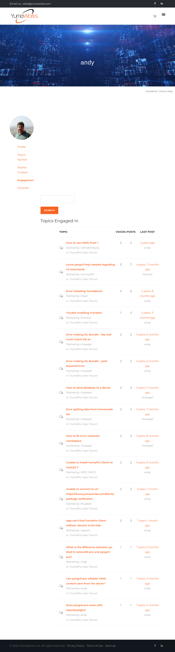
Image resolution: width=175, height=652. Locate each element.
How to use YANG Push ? (82, 242)
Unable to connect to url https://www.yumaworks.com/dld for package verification (90, 493)
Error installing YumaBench (84, 291)
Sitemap (110, 645)
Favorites (23, 187)
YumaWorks (151, 91)
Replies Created (22, 170)
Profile (21, 147)
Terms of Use (94, 645)
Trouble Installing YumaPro (84, 312)
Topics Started (22, 157)
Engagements (25, 180)
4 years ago (147, 242)
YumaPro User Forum (83, 252)
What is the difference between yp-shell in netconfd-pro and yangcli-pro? (89, 552)
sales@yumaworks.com (37, 3)
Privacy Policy (75, 645)
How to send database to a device (88, 387)
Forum (162, 91)
